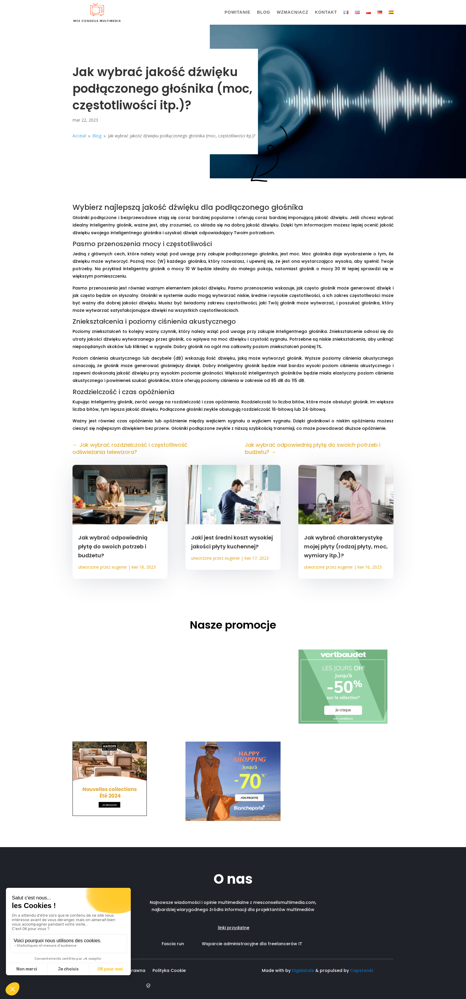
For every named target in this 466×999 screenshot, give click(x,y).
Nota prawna (130, 970)
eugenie (119, 567)
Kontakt (326, 12)
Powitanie (237, 12)
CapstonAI (361, 970)
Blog (263, 12)
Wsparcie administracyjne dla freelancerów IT (252, 944)
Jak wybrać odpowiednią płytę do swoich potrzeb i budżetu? (112, 546)
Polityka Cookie (170, 970)
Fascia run (182, 944)
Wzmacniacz (292, 12)
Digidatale (303, 970)
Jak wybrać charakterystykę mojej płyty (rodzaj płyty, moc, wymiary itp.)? (346, 546)
